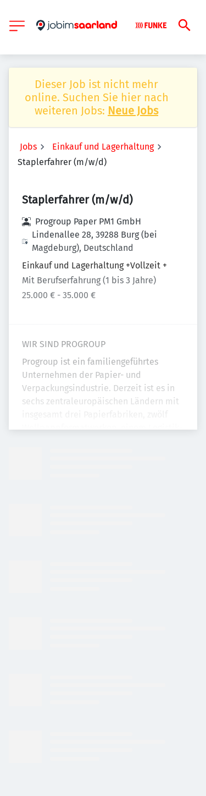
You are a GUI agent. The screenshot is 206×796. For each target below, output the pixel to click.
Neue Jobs (133, 110)
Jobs (28, 146)
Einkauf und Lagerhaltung (103, 146)
